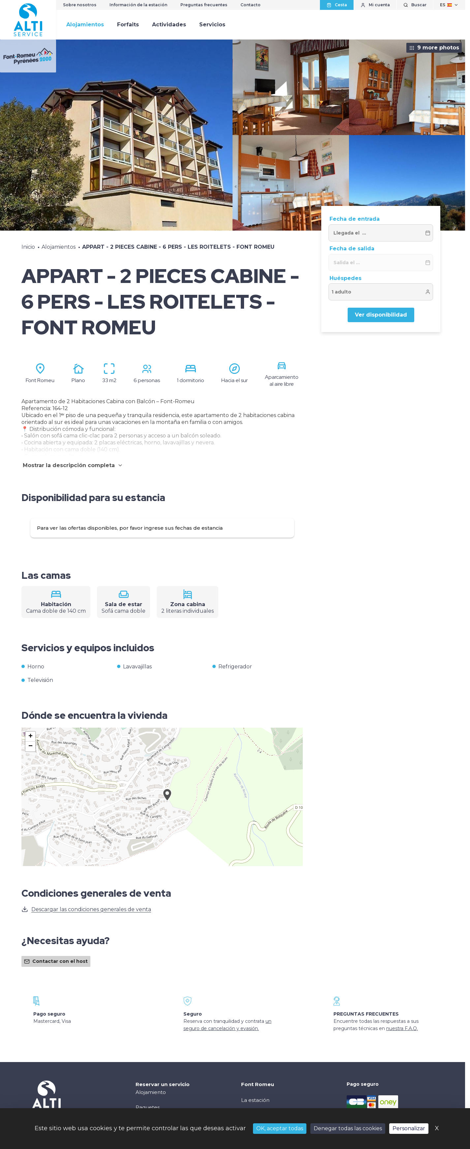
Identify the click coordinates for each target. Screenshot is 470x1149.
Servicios (212, 24)
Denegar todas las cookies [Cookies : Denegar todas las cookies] (348, 1128)
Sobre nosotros (79, 4)
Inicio (28, 247)
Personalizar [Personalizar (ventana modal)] (408, 1128)
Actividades (169, 24)
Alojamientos (85, 24)
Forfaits (128, 24)
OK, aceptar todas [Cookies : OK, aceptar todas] (279, 1128)
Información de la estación (138, 4)
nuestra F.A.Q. (402, 1028)
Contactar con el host (56, 961)
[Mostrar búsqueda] (414, 5)
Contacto (250, 4)
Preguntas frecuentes (203, 4)
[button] (167, 802)
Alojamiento (151, 1092)
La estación (255, 1100)
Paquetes (148, 1107)
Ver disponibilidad (381, 315)
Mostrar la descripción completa (73, 465)
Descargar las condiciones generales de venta (86, 909)
